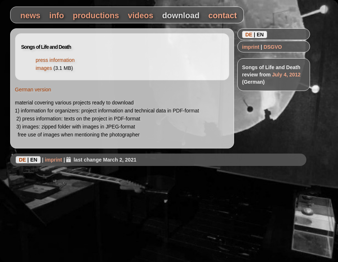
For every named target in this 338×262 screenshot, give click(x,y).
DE (248, 34)
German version (33, 89)
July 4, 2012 (286, 75)
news (30, 15)
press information (55, 60)
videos (140, 15)
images (44, 68)
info (56, 15)
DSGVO (272, 47)
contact (222, 15)
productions (96, 15)
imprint (250, 47)
